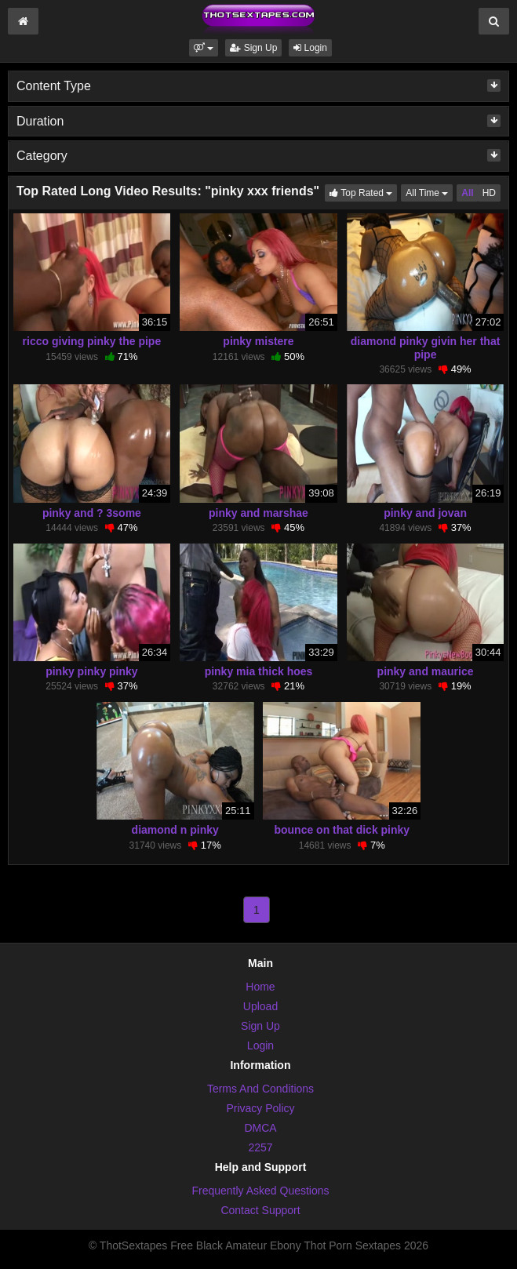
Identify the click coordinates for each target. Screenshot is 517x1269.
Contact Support (260, 1210)
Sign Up (253, 47)
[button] (203, 47)
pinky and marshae (258, 513)
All (467, 192)
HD (489, 192)
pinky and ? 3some (91, 513)
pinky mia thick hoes (259, 671)
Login (310, 47)
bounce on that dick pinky (342, 830)
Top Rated (363, 191)
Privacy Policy (260, 1108)
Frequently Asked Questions (260, 1190)
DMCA (260, 1128)
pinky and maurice (425, 671)
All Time (429, 191)
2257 (260, 1147)
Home (260, 986)
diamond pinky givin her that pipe (426, 347)
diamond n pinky (175, 830)
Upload (260, 1006)
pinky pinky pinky (91, 671)
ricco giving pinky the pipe (92, 341)
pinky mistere (258, 341)
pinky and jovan (425, 513)
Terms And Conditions (260, 1088)
